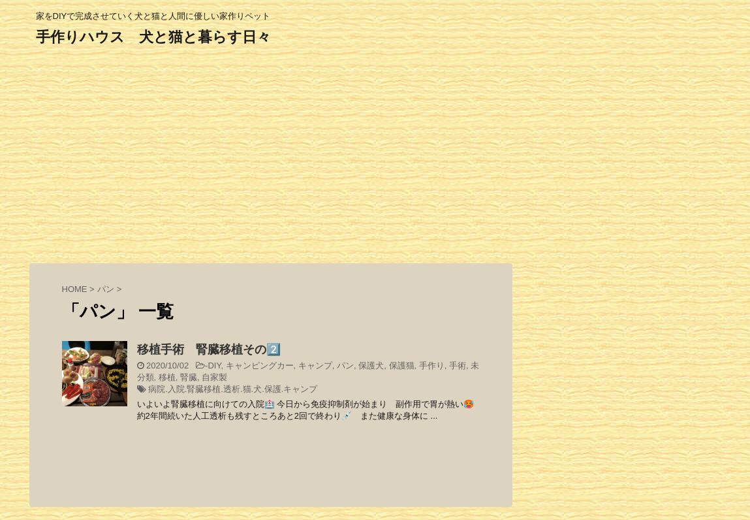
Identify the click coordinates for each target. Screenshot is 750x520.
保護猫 (401, 365)
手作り (432, 365)
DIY (214, 365)
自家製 (214, 377)
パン (345, 365)
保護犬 (371, 365)
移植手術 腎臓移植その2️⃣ (209, 349)
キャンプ (315, 365)
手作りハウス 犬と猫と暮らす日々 (153, 37)
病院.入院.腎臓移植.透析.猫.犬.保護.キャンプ (232, 389)
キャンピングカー (260, 365)
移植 (167, 377)
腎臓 (188, 377)
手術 (457, 365)
